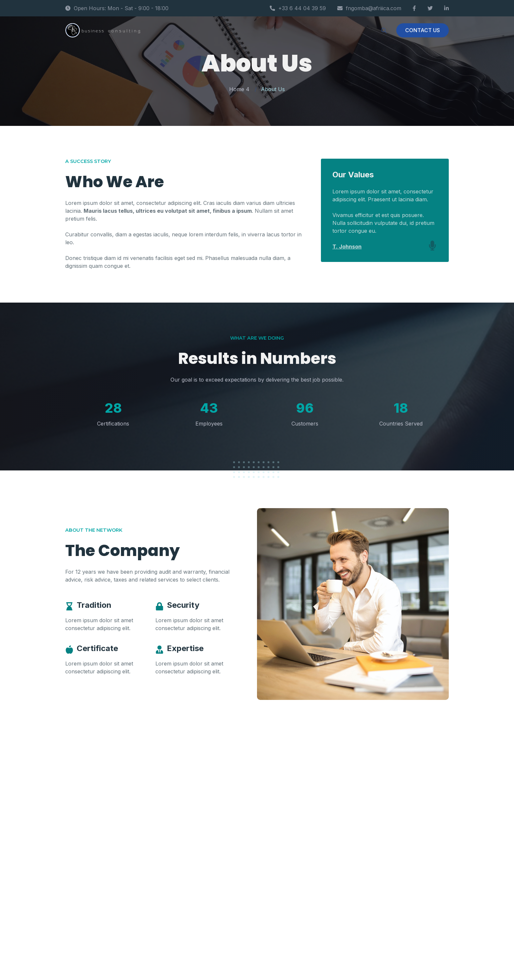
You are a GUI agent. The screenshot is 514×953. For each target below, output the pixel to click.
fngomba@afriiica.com (369, 8)
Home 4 (239, 89)
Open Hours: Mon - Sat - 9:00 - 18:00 (116, 8)
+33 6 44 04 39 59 (298, 8)
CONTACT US (422, 30)
